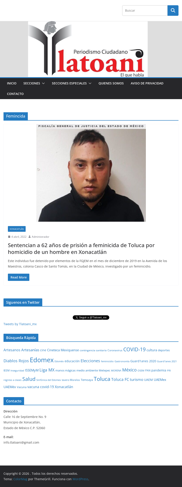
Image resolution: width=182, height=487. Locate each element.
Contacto (15, 94)
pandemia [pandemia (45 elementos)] (158, 370)
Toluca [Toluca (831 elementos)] (102, 378)
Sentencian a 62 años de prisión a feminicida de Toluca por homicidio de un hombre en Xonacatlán (81, 248)
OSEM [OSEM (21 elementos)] (141, 370)
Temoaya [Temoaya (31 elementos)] (87, 380)
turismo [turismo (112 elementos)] (136, 379)
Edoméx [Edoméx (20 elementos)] (59, 361)
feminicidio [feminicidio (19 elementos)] (107, 361)
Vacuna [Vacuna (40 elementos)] (22, 387)
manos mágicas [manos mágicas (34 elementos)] (65, 370)
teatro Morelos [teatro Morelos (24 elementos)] (71, 380)
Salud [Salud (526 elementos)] (28, 378)
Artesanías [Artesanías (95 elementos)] (30, 349)
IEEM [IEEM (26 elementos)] (7, 370)
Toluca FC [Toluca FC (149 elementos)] (120, 379)
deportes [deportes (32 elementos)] (164, 350)
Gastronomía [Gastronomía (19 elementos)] (122, 361)
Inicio (11, 83)
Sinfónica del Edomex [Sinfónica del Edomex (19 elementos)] (48, 380)
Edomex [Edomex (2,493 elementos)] (42, 359)
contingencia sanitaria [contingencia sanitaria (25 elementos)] (93, 350)
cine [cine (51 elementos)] (43, 350)
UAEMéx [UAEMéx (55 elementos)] (10, 387)
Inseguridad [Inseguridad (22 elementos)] (17, 370)
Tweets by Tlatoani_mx (20, 324)
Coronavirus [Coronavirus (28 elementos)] (115, 350)
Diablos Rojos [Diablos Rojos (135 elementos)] (16, 360)
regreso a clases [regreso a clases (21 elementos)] (12, 380)
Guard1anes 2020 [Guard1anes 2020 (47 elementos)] (143, 361)
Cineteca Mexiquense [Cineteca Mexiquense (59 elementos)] (63, 350)
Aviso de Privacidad (147, 83)
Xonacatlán (17, 228)
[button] (42, 83)
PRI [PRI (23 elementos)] (169, 370)
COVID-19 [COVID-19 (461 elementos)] (134, 349)
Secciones (31, 83)
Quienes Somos (111, 83)
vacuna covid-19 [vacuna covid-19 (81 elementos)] (40, 386)
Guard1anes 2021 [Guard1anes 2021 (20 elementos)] (167, 361)
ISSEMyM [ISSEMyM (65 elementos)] (32, 370)
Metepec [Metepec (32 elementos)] (104, 370)
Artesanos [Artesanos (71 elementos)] (12, 350)
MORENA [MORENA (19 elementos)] (116, 370)
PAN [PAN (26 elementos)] (147, 370)
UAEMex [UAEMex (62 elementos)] (160, 379)
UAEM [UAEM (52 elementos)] (148, 380)
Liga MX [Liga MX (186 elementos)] (47, 370)
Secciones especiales (69, 83)
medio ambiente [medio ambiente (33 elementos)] (87, 370)
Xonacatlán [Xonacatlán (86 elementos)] (64, 386)
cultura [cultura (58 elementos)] (152, 350)
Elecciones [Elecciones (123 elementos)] (90, 360)
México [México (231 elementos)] (129, 370)
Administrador (40, 237)
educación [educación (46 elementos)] (72, 361)
